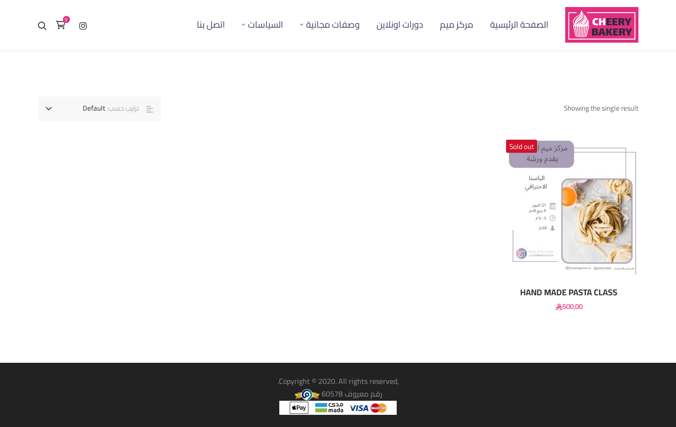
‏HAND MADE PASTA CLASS (568, 292)
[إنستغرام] (83, 24)
